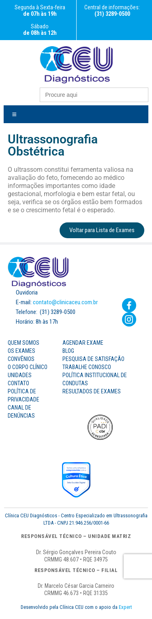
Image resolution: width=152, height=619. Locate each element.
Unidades (20, 375)
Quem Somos (23, 342)
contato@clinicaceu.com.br (65, 302)
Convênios (21, 359)
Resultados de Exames (91, 391)
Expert (125, 607)
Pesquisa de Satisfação (93, 359)
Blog (68, 351)
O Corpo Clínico (27, 367)
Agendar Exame (82, 342)
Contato (18, 383)
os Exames (21, 351)
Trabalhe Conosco (86, 367)
